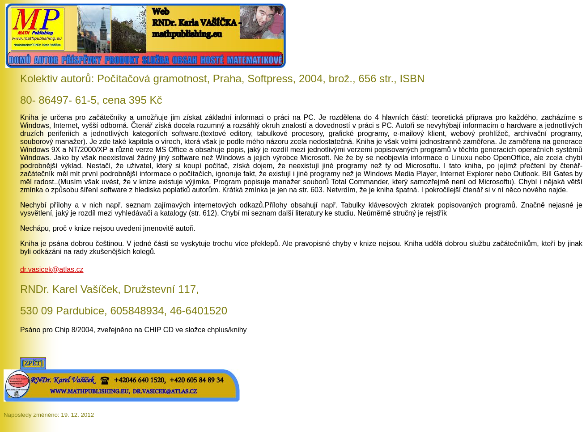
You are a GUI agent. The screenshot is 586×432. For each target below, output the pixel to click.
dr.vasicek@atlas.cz (52, 269)
